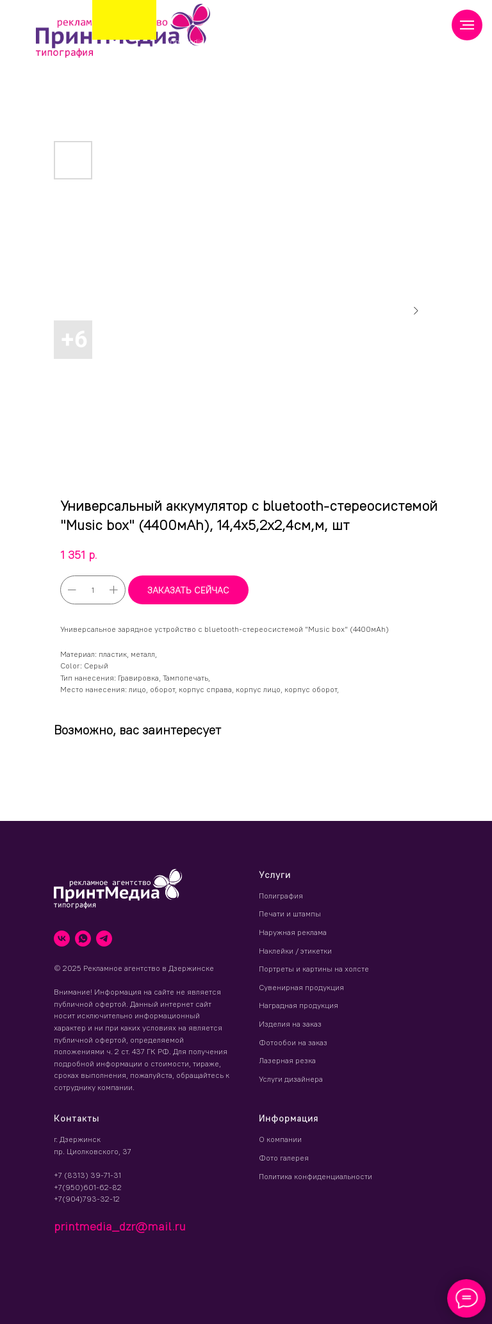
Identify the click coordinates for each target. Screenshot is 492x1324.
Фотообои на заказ (293, 1042)
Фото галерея (284, 1158)
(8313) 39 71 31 (265, 38)
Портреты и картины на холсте (314, 968)
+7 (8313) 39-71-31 (87, 1175)
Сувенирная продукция (301, 987)
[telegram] (104, 939)
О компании (280, 1139)
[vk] (62, 939)
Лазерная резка (287, 1060)
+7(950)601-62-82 (88, 1187)
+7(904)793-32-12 (87, 1199)
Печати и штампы (290, 913)
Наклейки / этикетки (295, 951)
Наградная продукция (298, 1005)
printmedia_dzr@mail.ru (209, 41)
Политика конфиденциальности (315, 1176)
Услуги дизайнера (291, 1079)
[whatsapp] (83, 939)
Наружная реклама (293, 932)
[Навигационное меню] (467, 25)
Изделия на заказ (290, 1024)
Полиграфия (281, 895)
